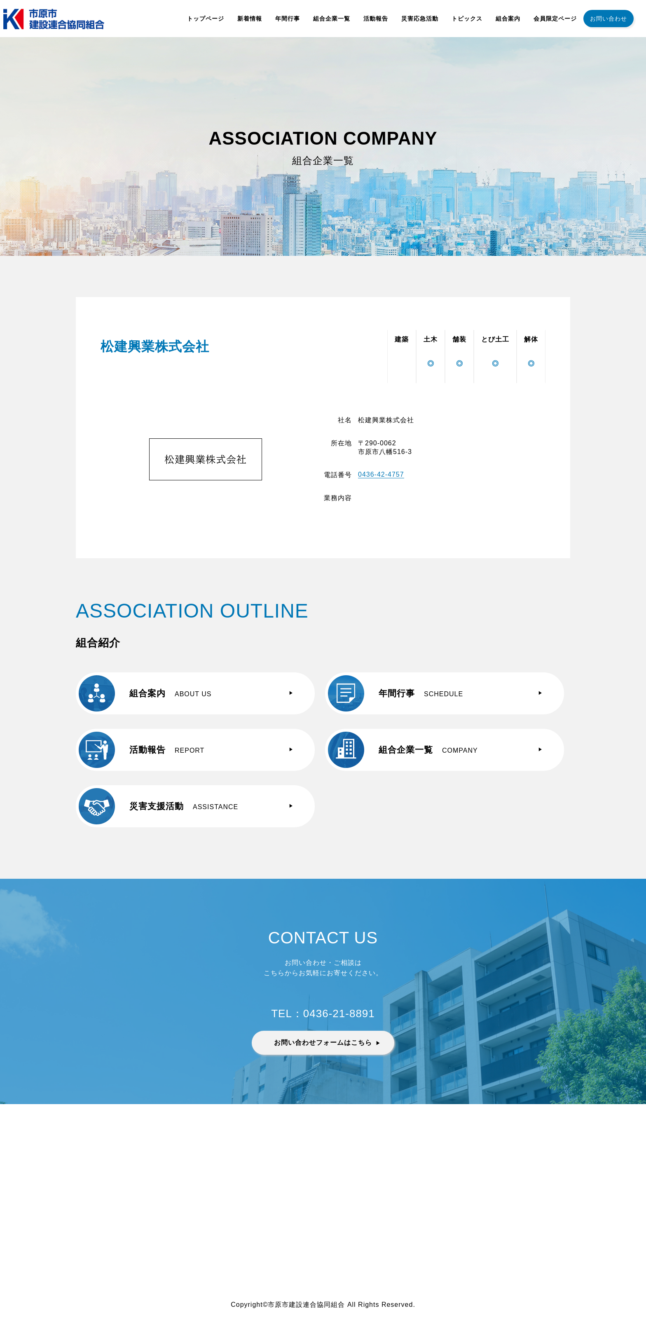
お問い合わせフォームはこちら (323, 1042)
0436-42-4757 (381, 474)
